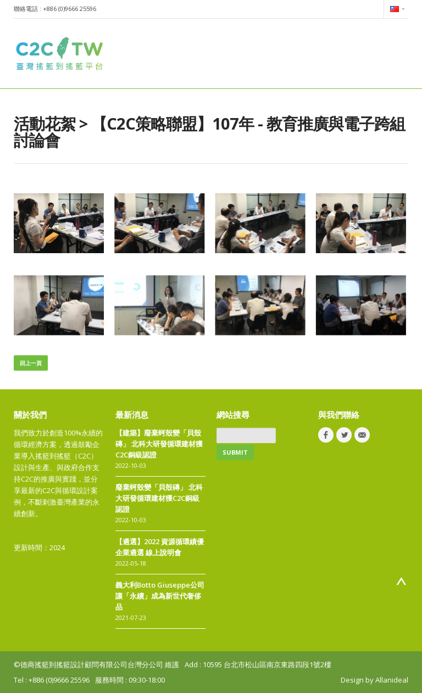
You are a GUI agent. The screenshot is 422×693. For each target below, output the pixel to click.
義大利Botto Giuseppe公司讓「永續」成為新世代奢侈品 (159, 596)
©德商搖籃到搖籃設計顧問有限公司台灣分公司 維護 (96, 664)
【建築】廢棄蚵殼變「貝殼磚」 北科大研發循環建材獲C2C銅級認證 (159, 444)
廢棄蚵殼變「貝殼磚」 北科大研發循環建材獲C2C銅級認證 (159, 498)
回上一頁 (31, 363)
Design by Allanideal (374, 680)
